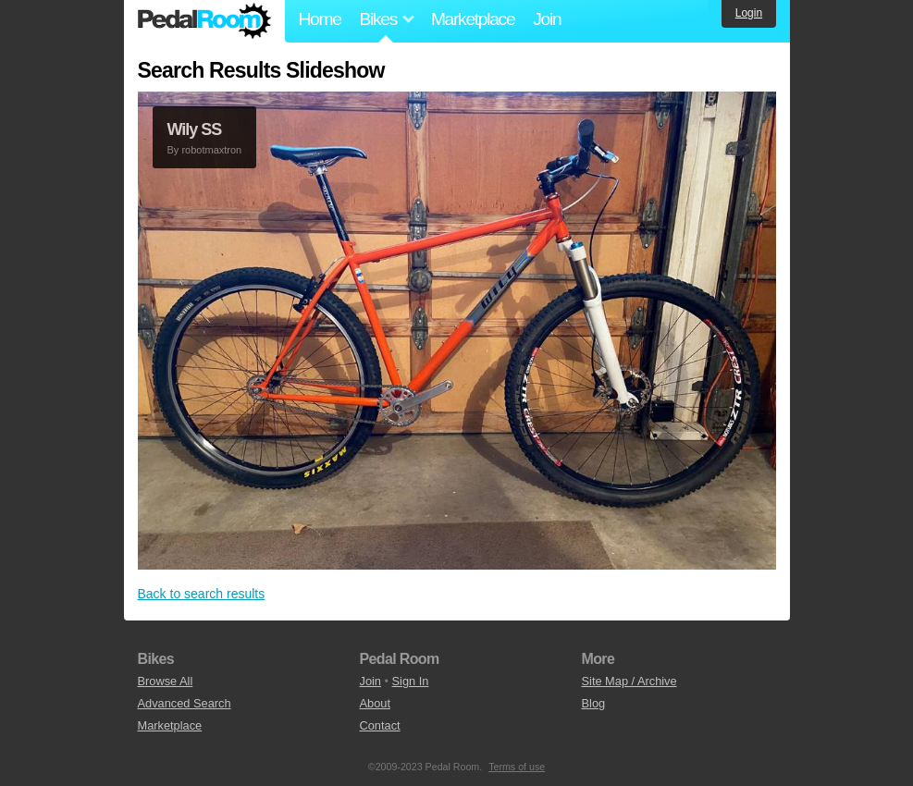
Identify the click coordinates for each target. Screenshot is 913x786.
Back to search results (201, 593)
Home (320, 19)
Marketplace (472, 19)
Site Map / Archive (629, 681)
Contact (380, 725)
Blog (594, 703)
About (375, 703)
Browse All (165, 681)
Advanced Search (184, 703)
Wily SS (194, 129)
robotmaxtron (211, 149)
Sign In (410, 681)
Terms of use (516, 766)
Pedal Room (204, 21)
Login (748, 12)
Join (547, 19)
